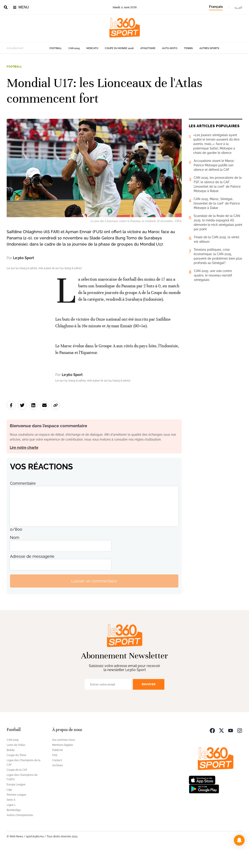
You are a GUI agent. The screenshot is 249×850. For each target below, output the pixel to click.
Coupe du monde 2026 (119, 48)
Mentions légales (62, 745)
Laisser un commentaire (94, 581)
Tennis (188, 48)
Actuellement (15, 48)
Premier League (16, 794)
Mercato (92, 48)
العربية (238, 7)
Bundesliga (14, 810)
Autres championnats (20, 815)
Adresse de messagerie (32, 556)
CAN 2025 (74, 48)
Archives (57, 765)
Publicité (57, 750)
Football (56, 48)
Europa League (16, 784)
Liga (9, 789)
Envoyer (148, 684)
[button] (239, 840)
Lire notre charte (24, 447)
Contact (57, 760)
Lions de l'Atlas (16, 745)
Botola (11, 750)
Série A (11, 799)
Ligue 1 (11, 804)
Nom (14, 537)
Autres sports (209, 48)
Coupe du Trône (16, 755)
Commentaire (23, 483)
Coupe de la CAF (17, 769)
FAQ (54, 755)
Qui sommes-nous (63, 739)
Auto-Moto (169, 48)
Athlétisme (147, 48)
